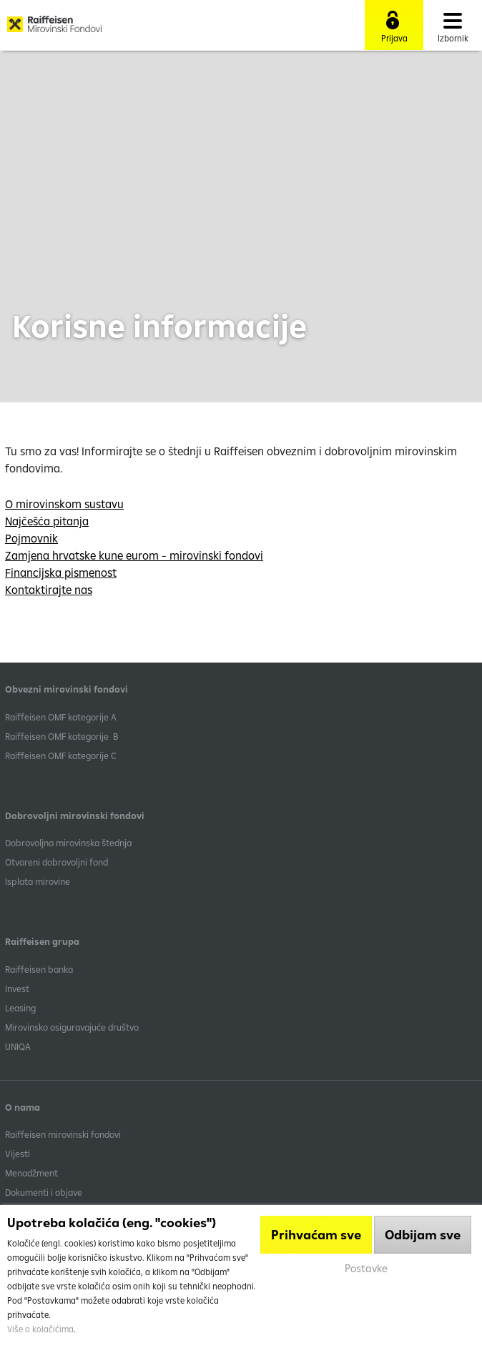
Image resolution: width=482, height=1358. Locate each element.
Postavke (366, 1268)
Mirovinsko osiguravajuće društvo (73, 1027)
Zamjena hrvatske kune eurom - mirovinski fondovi (134, 555)
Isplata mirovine (37, 881)
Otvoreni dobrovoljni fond (56, 862)
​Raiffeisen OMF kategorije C (61, 755)
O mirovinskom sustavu (64, 504)
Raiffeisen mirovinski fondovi (63, 1134)
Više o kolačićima (40, 1329)
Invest (17, 988)
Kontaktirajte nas (48, 590)
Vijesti (17, 1153)
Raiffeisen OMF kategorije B (61, 736)
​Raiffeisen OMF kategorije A (61, 717)
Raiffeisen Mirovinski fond (54, 29)
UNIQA (18, 1046)
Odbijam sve (423, 1234)
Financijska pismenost (61, 572)
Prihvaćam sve (316, 1234)
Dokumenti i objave (43, 1192)
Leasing (20, 1007)
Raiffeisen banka (39, 969)
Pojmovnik (31, 538)
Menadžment (31, 1173)
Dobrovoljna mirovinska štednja (68, 842)
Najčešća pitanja (47, 521)
